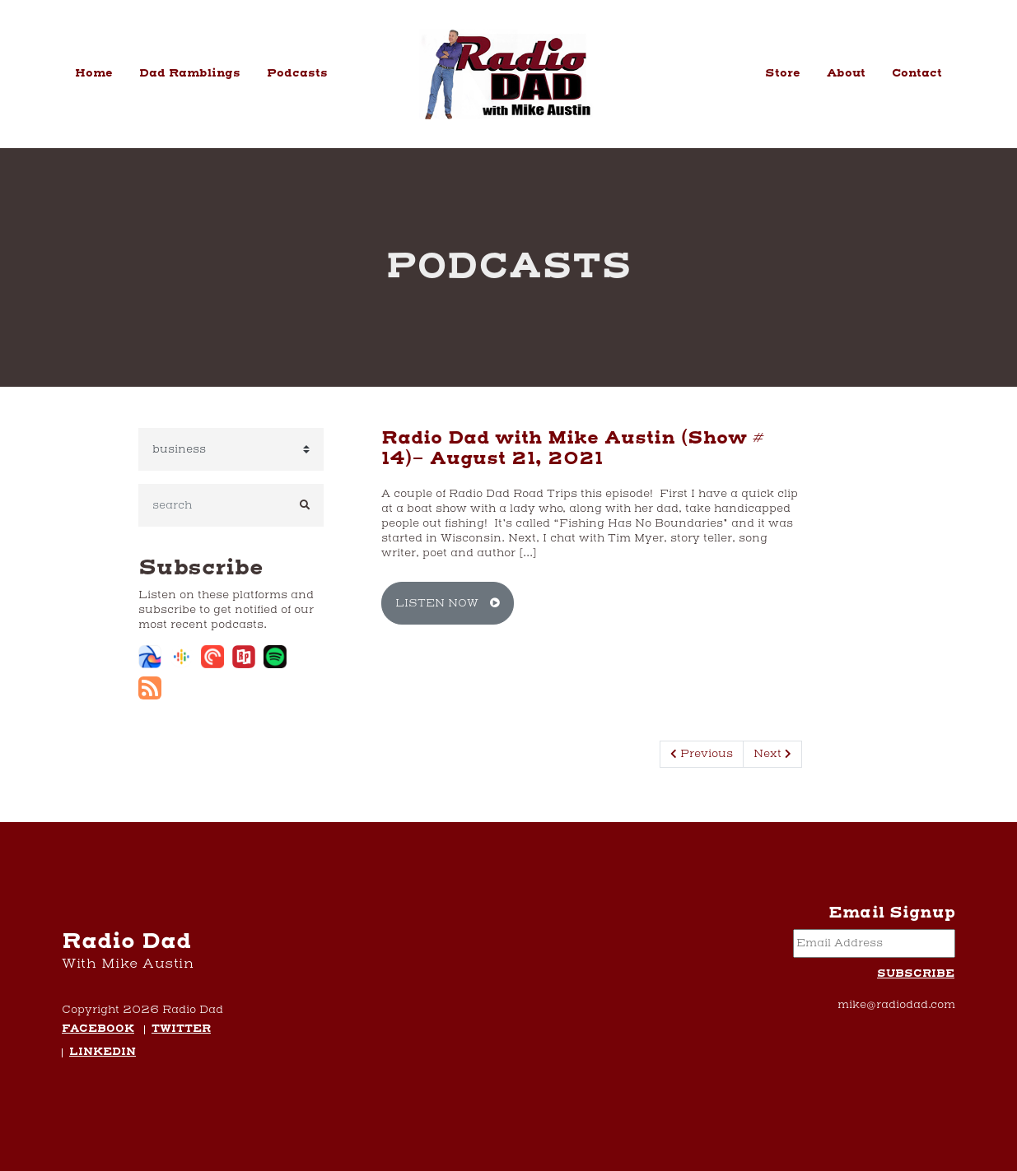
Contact (917, 73)
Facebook (98, 1029)
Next (772, 753)
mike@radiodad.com (896, 1004)
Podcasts (297, 73)
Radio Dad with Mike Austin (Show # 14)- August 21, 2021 (572, 448)
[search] (212, 505)
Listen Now (447, 603)
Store (782, 73)
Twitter (181, 1029)
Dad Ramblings (189, 73)
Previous (701, 753)
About (846, 73)
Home (94, 73)
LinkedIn (102, 1052)
